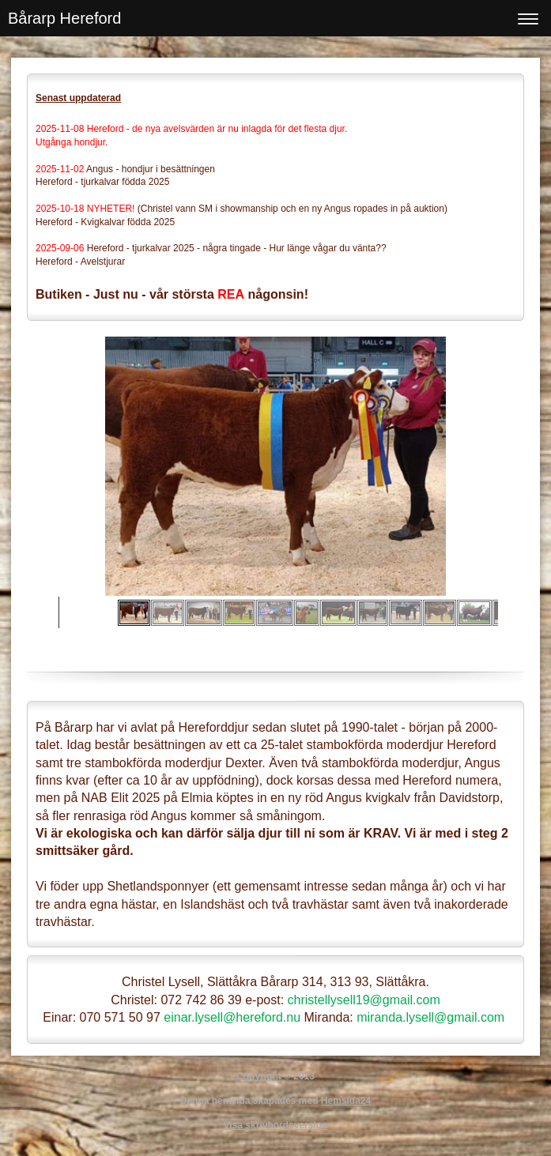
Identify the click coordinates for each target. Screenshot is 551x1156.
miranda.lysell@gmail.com (430, 1017)
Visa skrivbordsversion (276, 1125)
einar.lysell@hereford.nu (232, 1017)
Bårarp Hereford (64, 18)
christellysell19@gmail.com (364, 1000)
